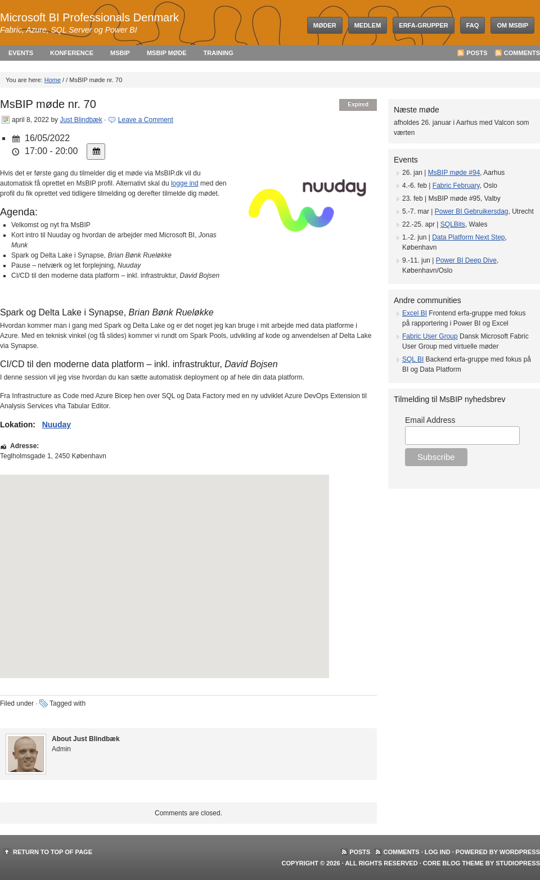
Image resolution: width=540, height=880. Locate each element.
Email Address (430, 420)
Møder (324, 25)
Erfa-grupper (423, 25)
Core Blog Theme (453, 863)
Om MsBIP (512, 25)
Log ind (438, 852)
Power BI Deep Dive (466, 260)
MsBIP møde (167, 52)
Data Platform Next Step (468, 237)
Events (20, 52)
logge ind (185, 183)
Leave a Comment (145, 120)
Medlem (367, 25)
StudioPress (518, 863)
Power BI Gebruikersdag (471, 211)
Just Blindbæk (81, 120)
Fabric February (456, 185)
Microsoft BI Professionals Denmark (89, 17)
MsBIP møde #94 (454, 173)
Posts (476, 52)
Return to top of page (52, 852)
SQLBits (452, 224)
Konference (71, 52)
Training (218, 52)
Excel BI (414, 313)
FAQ (472, 25)
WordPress (520, 852)
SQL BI (413, 359)
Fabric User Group (430, 336)
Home (52, 79)
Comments (522, 52)
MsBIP (120, 52)
